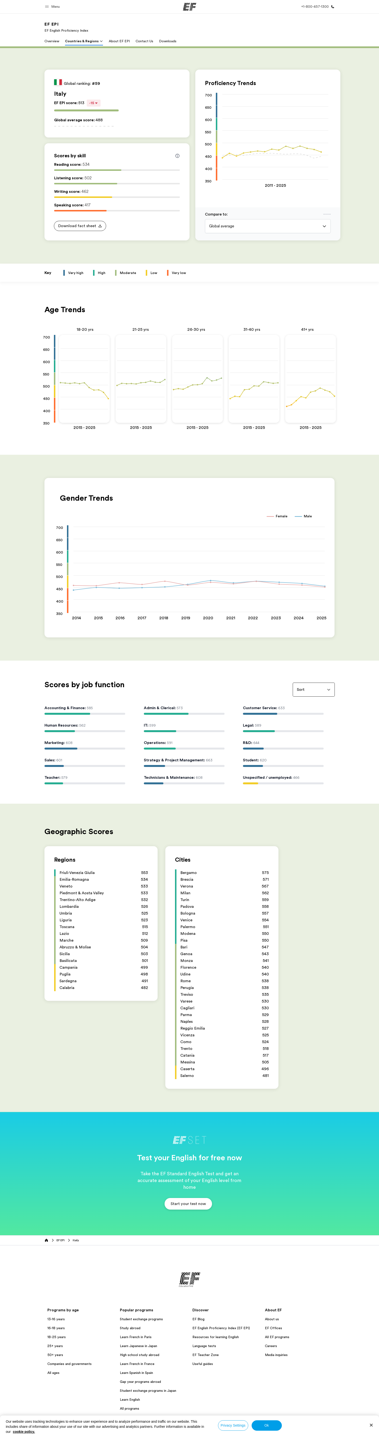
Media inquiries (276, 1355)
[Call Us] (317, 6)
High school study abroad (139, 1355)
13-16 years (56, 1319)
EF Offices (273, 1328)
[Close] (371, 1425)
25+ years (55, 1346)
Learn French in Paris (136, 1337)
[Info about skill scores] (177, 155)
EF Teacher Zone (205, 1355)
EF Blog (198, 1319)
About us (272, 1319)
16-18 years (56, 1328)
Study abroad (130, 1328)
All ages (53, 1373)
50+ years (55, 1355)
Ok (266, 1425)
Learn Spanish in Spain (136, 1373)
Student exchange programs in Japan (148, 1391)
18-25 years (56, 1337)
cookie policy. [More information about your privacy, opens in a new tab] (24, 1432)
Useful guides (202, 1364)
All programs (129, 1408)
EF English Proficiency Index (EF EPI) (221, 1328)
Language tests (204, 1346)
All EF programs (277, 1337)
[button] (53, 6)
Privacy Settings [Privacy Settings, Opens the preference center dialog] (233, 1425)
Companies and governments (69, 1364)
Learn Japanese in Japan (138, 1346)
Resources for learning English (215, 1337)
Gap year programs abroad (140, 1382)
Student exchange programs (141, 1319)
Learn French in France (137, 1364)
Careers (271, 1346)
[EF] (189, 7)
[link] (66, 27)
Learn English (130, 1399)
